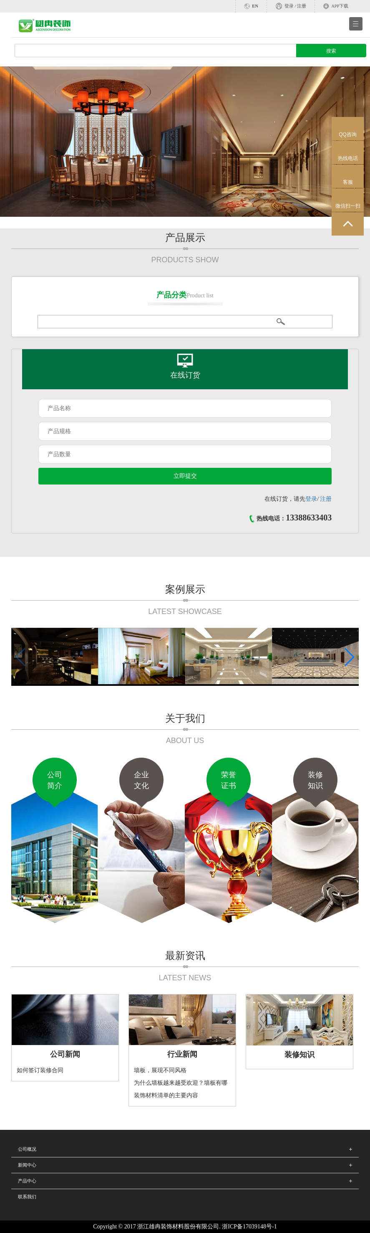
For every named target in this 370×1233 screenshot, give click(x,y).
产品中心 (27, 1180)
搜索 (331, 51)
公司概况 (27, 1149)
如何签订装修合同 (40, 1070)
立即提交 (185, 476)
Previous (20, 152)
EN (255, 6)
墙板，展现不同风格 (160, 1070)
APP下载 (339, 6)
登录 (289, 6)
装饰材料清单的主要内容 (166, 1095)
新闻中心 (27, 1164)
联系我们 (27, 1196)
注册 (301, 6)
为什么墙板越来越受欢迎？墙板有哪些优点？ (180, 1084)
